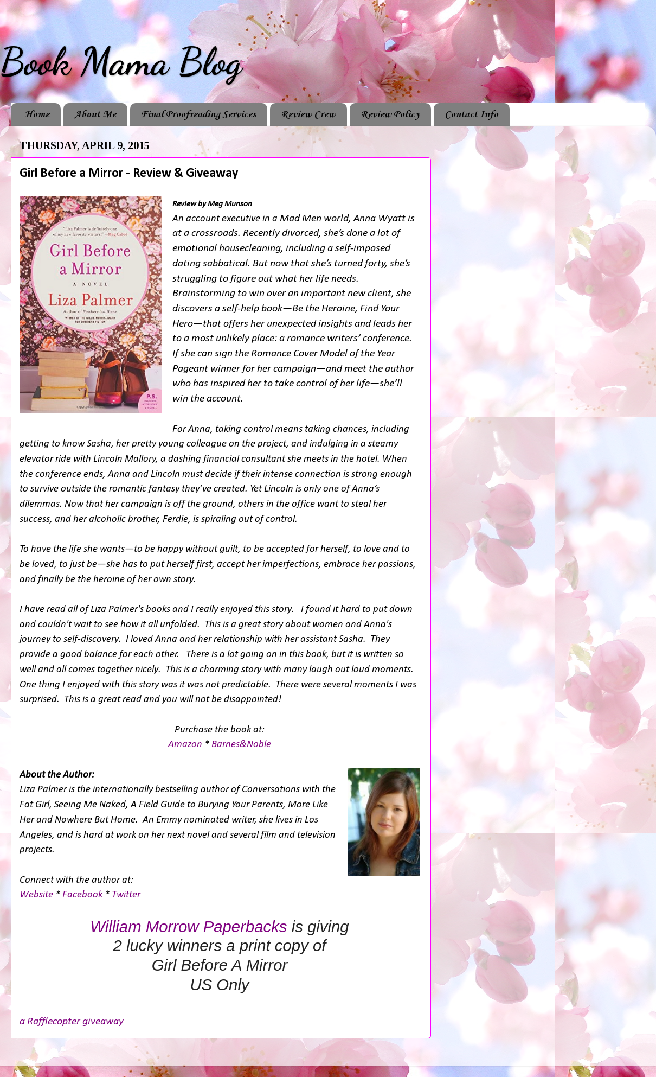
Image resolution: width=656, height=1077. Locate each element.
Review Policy (390, 114)
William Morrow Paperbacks (188, 926)
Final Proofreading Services (198, 114)
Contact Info (471, 114)
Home (36, 114)
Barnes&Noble (241, 745)
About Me (95, 114)
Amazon (185, 745)
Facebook (82, 895)
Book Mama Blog (121, 62)
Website (36, 895)
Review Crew (308, 114)
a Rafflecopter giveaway (72, 1021)
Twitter (126, 895)
